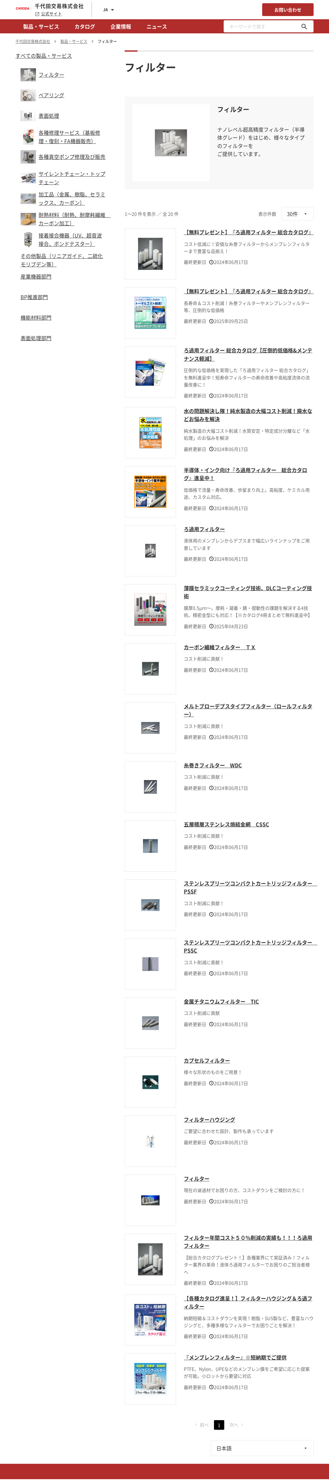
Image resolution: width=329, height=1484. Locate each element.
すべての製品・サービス (43, 55)
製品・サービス (41, 26)
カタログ (85, 26)
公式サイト (48, 14)
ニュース (157, 26)
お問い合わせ (287, 9)
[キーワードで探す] (304, 26)
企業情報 (121, 26)
